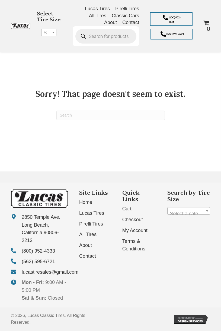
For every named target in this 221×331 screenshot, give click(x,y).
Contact (87, 256)
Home (85, 202)
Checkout (132, 219)
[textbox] (48, 33)
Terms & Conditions (133, 245)
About (85, 245)
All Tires (88, 234)
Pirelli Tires (91, 224)
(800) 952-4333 (38, 251)
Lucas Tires (91, 213)
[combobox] (48, 32)
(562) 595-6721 (38, 261)
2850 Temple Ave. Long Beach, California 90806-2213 (41, 228)
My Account (135, 230)
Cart (127, 208)
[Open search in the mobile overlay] (106, 36)
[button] (171, 19)
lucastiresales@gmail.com (50, 272)
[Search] (110, 115)
